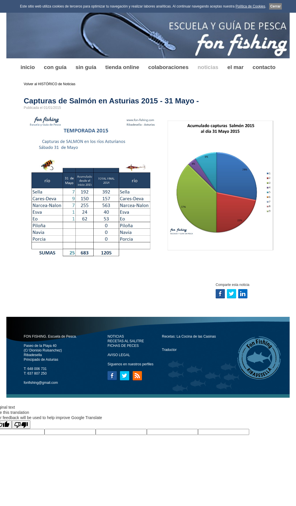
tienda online (122, 67)
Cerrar (275, 6)
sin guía (85, 67)
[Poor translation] (21, 424)
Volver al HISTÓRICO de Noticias (49, 84)
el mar (235, 67)
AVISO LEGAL (119, 355)
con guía (55, 67)
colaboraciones (168, 67)
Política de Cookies (250, 6)
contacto (264, 67)
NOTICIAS (116, 336)
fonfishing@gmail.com (41, 383)
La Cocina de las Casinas (196, 336)
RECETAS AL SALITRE (126, 341)
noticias (207, 67)
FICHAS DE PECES (123, 346)
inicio (28, 67)
